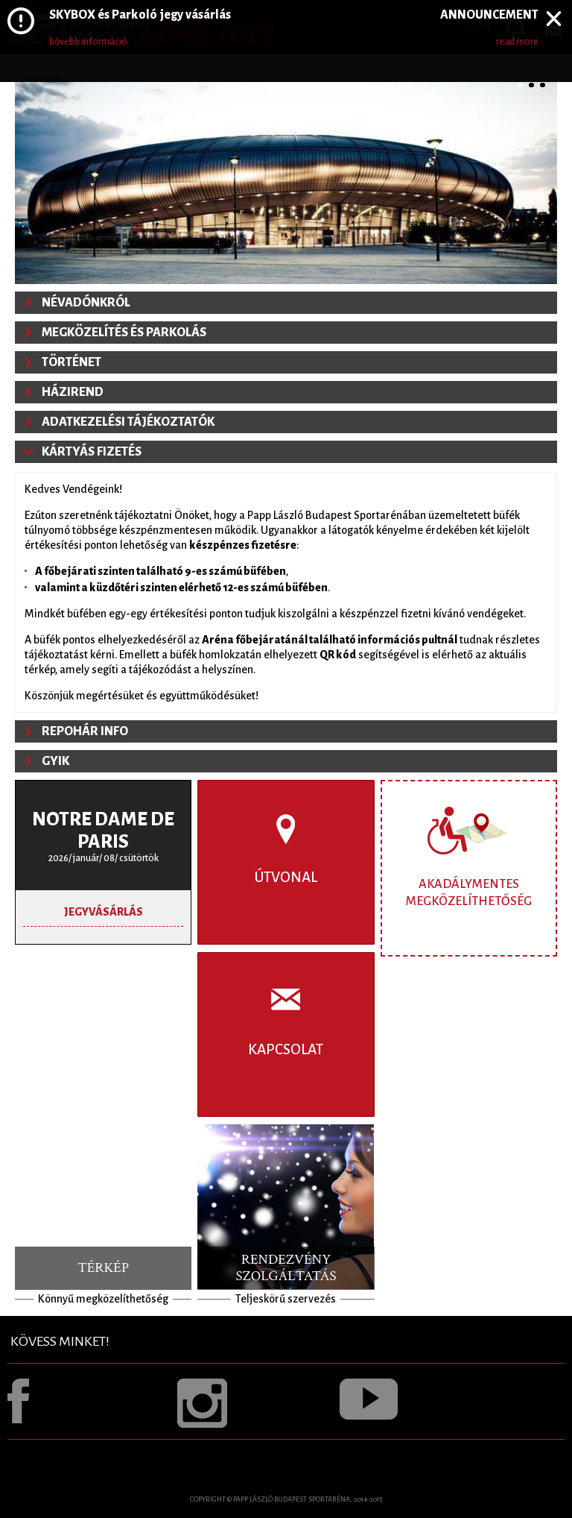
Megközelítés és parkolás (124, 332)
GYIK (55, 761)
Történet (71, 362)
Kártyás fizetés (92, 452)
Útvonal (286, 877)
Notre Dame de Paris (103, 830)
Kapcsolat (285, 1049)
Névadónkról (86, 302)
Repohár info (85, 731)
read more (517, 42)
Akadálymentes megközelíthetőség (469, 893)
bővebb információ (88, 42)
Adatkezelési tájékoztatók (128, 422)
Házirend (73, 392)
